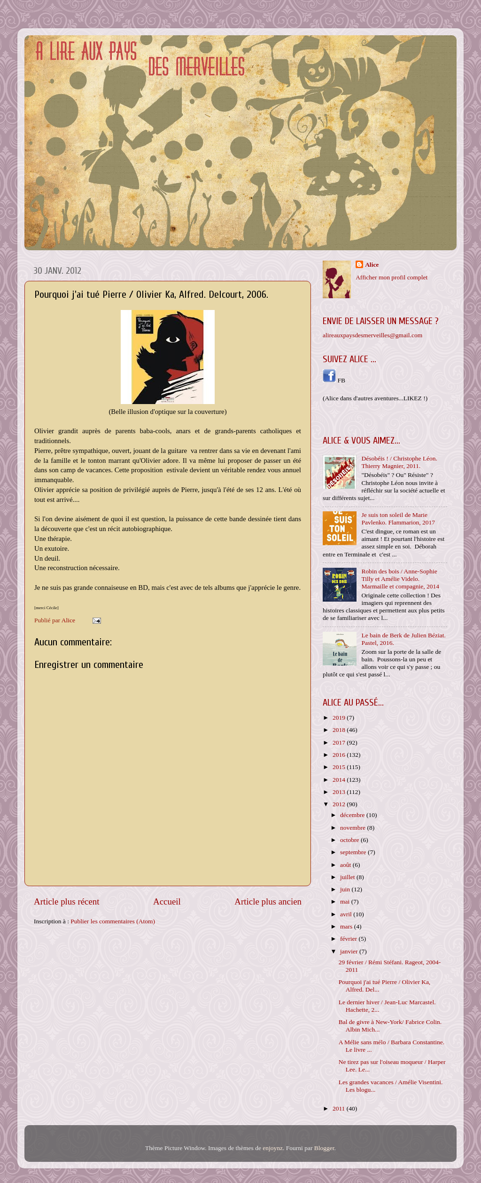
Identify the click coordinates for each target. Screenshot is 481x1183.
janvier (349, 951)
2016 (340, 754)
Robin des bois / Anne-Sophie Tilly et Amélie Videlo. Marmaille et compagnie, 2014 (400, 579)
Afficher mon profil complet (391, 277)
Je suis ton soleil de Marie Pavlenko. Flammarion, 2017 (398, 518)
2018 (340, 729)
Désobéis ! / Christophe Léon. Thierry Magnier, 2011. (399, 462)
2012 (340, 804)
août (346, 864)
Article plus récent (67, 901)
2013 (340, 791)
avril (346, 914)
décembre (353, 814)
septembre (354, 852)
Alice (372, 264)
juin (345, 889)
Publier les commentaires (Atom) (112, 921)
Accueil (167, 901)
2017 (340, 742)
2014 (340, 779)
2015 (340, 766)
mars (347, 926)
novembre (353, 827)
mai (345, 901)
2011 (340, 1108)
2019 (340, 717)
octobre (350, 839)
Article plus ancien (268, 901)
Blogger (324, 1147)
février (349, 938)
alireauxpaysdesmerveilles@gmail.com (372, 335)
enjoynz (273, 1147)
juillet (348, 877)
